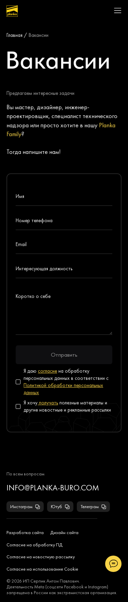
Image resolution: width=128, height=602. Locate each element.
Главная (14, 35)
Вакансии (38, 35)
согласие (47, 371)
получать (48, 402)
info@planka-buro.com (52, 488)
